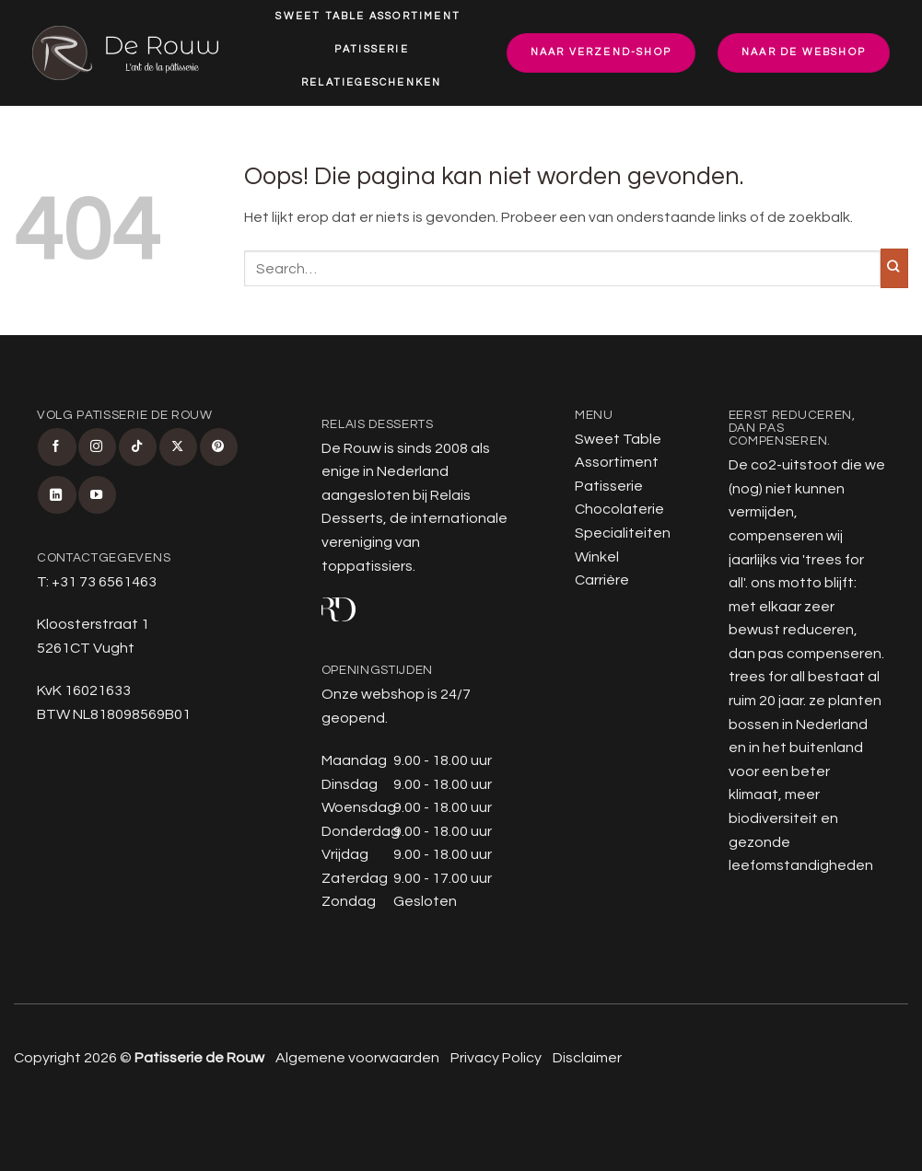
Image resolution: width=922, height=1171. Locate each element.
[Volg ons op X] (178, 447)
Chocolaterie (619, 509)
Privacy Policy (496, 1057)
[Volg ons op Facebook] (57, 447)
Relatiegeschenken (371, 82)
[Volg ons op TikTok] (138, 447)
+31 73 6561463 (104, 581)
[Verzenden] (894, 268)
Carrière (374, 153)
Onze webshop (373, 694)
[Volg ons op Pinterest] (219, 447)
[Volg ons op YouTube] (97, 495)
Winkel (440, 117)
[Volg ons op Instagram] (97, 447)
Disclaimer (587, 1057)
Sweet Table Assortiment (368, 16)
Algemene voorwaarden (357, 1057)
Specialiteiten (323, 117)
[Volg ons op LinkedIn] (57, 495)
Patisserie (371, 49)
